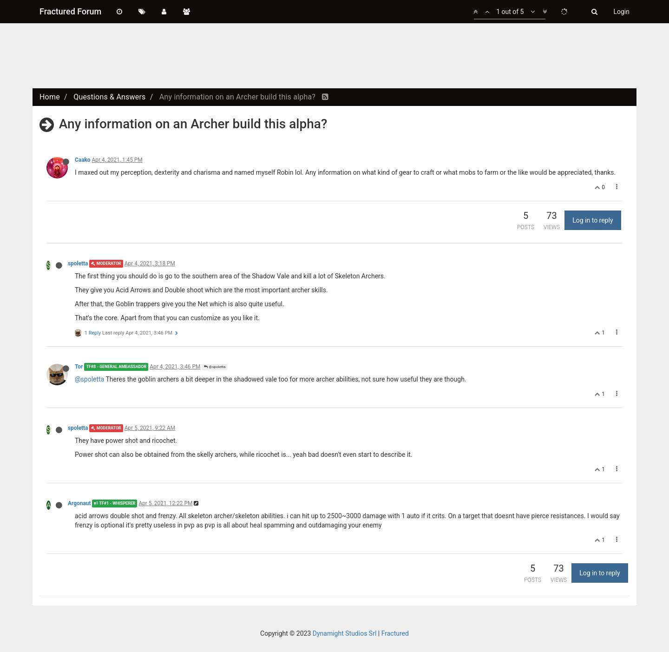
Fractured (395, 633)
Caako (83, 160)
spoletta (78, 263)
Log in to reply (592, 220)
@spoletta (214, 367)
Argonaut (79, 503)
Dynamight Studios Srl (345, 633)
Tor (79, 366)
